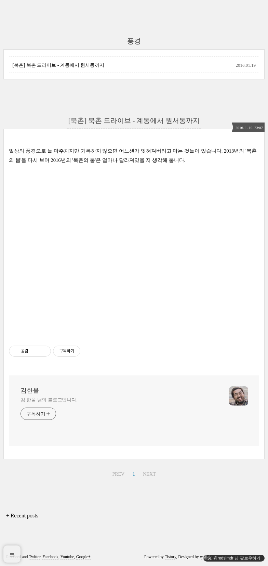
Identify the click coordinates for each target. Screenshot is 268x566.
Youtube (67, 556)
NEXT (149, 474)
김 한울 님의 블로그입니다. (49, 399)
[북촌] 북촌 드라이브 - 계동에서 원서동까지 (58, 65)
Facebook (50, 556)
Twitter (34, 556)
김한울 (30, 390)
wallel (205, 556)
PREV (118, 474)
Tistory (170, 556)
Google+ (83, 556)
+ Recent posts (22, 515)
